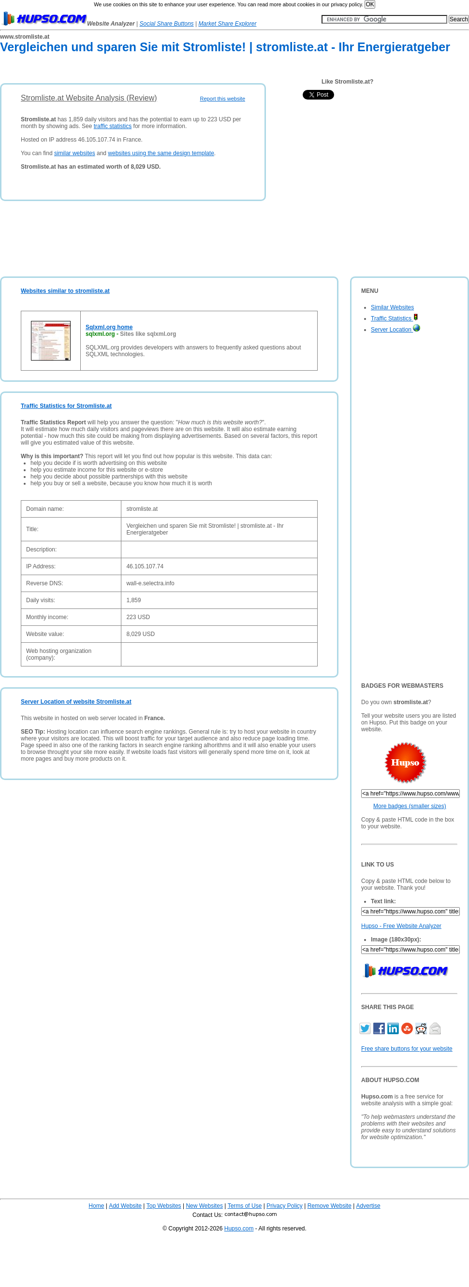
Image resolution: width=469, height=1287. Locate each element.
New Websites (204, 1205)
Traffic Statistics (394, 318)
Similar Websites (392, 307)
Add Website (125, 1205)
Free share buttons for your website (407, 1048)
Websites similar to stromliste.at (65, 291)
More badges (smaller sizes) (409, 806)
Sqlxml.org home (109, 327)
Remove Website (330, 1205)
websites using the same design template (161, 153)
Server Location (395, 329)
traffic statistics (113, 126)
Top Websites (164, 1205)
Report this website (222, 98)
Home (96, 1205)
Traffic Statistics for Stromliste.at (66, 406)
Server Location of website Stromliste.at (76, 701)
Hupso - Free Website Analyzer (401, 926)
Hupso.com (239, 1228)
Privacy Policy (284, 1205)
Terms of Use (245, 1205)
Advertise (368, 1205)
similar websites (74, 153)
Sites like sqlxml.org (148, 334)
